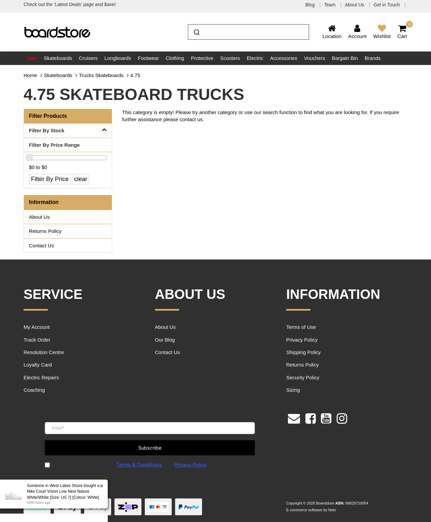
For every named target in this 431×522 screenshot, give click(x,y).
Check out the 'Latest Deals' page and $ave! (70, 4)
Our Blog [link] (165, 340)
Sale (32, 58)
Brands (373, 58)
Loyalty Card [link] (38, 365)
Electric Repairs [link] (41, 377)
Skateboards (58, 58)
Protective (202, 58)
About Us (355, 4)
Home (30, 75)
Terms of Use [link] (301, 327)
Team (330, 4)
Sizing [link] (293, 390)
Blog (310, 4)
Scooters (230, 58)
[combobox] (248, 32)
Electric (255, 58)
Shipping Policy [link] (303, 352)
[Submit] (196, 31)
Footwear (148, 58)
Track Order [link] (37, 340)
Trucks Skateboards (101, 75)
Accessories (283, 58)
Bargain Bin (345, 58)
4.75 (135, 75)
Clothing (175, 58)
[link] (310, 418)
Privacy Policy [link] (302, 340)
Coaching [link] (34, 390)
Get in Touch (387, 4)
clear (80, 179)
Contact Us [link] (41, 245)
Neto (332, 510)
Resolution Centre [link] (44, 352)
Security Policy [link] (302, 377)
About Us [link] (39, 217)
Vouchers (314, 58)
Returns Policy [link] (45, 231)
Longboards (117, 58)
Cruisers (88, 58)
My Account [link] (37, 327)
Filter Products (48, 116)
